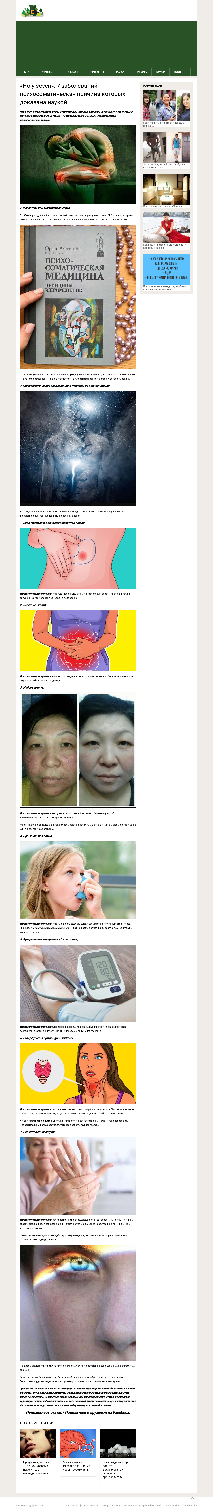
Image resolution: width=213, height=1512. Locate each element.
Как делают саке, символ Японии (162, 206)
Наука (119, 72)
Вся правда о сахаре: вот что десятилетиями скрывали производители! (116, 1470)
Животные (97, 72)
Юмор (160, 72)
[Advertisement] (106, 44)
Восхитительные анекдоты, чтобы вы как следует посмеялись (165, 288)
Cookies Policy (190, 1505)
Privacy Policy (172, 1505)
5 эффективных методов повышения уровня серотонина (76, 1466)
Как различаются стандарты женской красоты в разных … (165, 246)
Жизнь (47, 72)
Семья (25, 72)
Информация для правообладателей (142, 1505)
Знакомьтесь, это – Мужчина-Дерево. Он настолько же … (165, 166)
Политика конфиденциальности (81, 1505)
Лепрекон (21, 1505)
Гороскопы (71, 72)
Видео (178, 72)
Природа (140, 72)
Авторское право (111, 1505)
